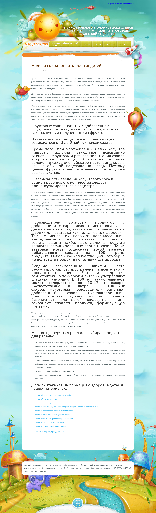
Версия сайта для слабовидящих (121, 4)
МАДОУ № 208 (36, 44)
